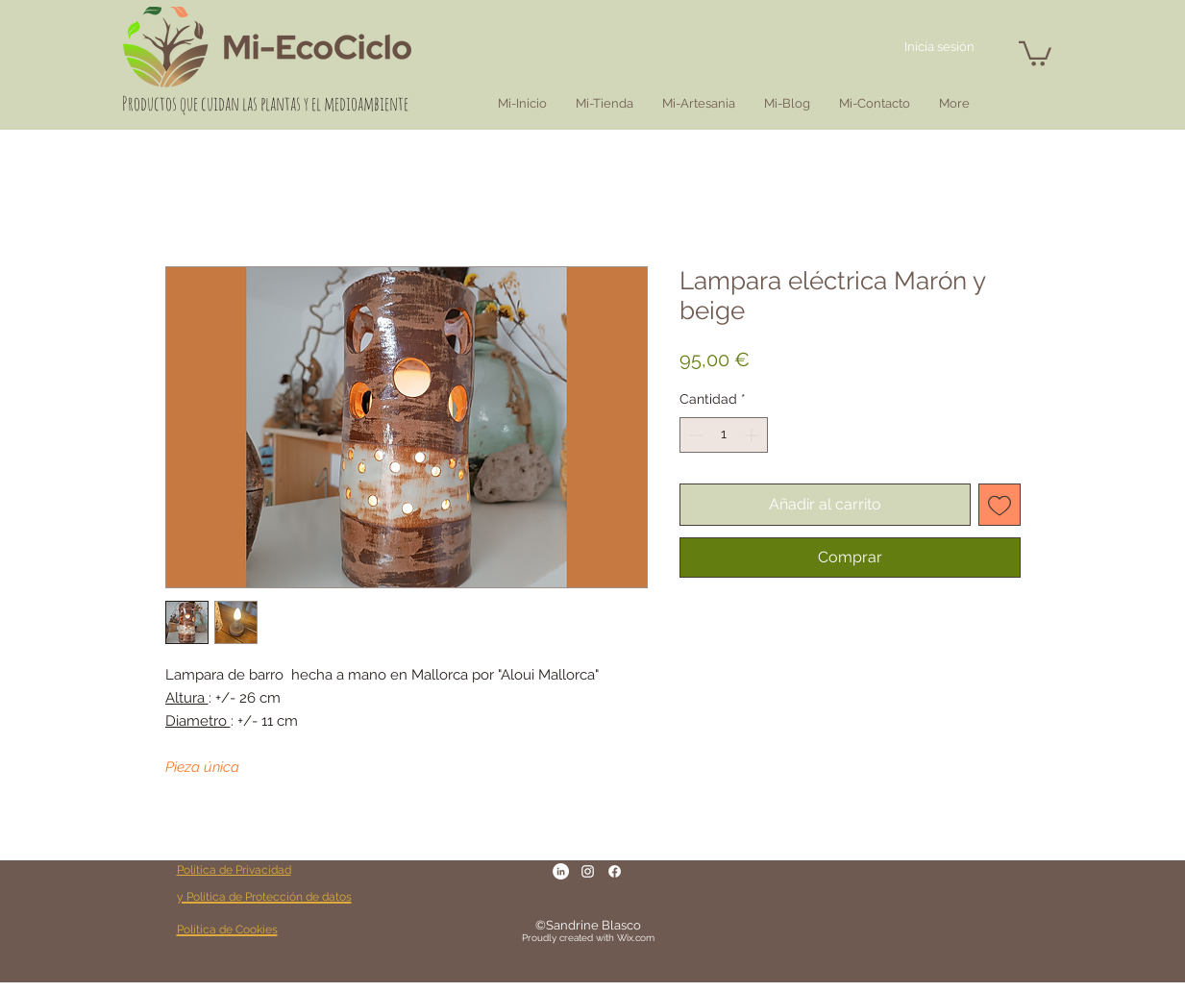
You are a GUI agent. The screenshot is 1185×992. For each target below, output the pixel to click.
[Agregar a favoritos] (999, 505)
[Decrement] (694, 435)
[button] (1035, 52)
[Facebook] (614, 871)
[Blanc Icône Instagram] (588, 871)
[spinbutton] (723, 435)
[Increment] (753, 435)
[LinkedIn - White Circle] (561, 871)
